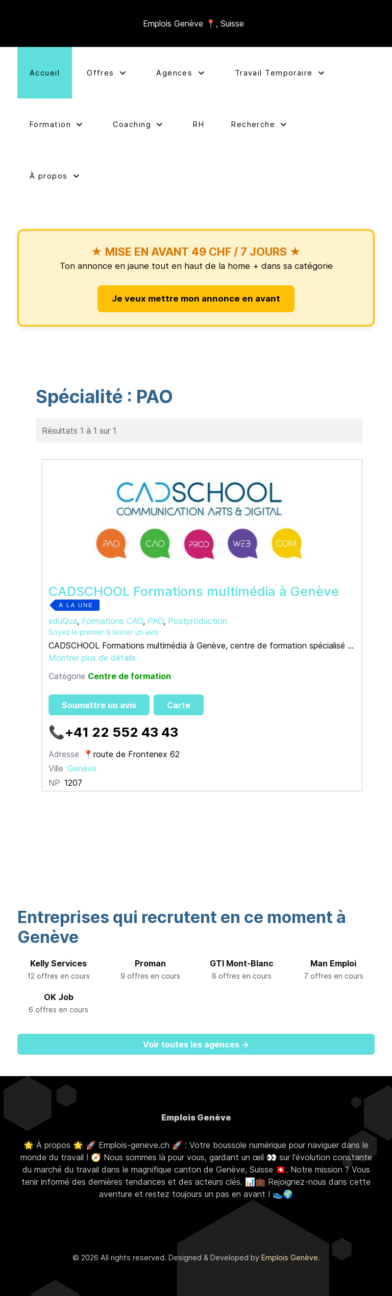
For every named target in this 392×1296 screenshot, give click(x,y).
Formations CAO (112, 621)
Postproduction (197, 621)
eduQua (62, 621)
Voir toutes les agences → (196, 1044)
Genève (81, 768)
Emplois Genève (289, 1257)
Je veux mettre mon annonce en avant (196, 298)
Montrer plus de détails (92, 658)
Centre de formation (129, 676)
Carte (178, 705)
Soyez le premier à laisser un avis (103, 632)
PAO (155, 621)
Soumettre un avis (99, 705)
